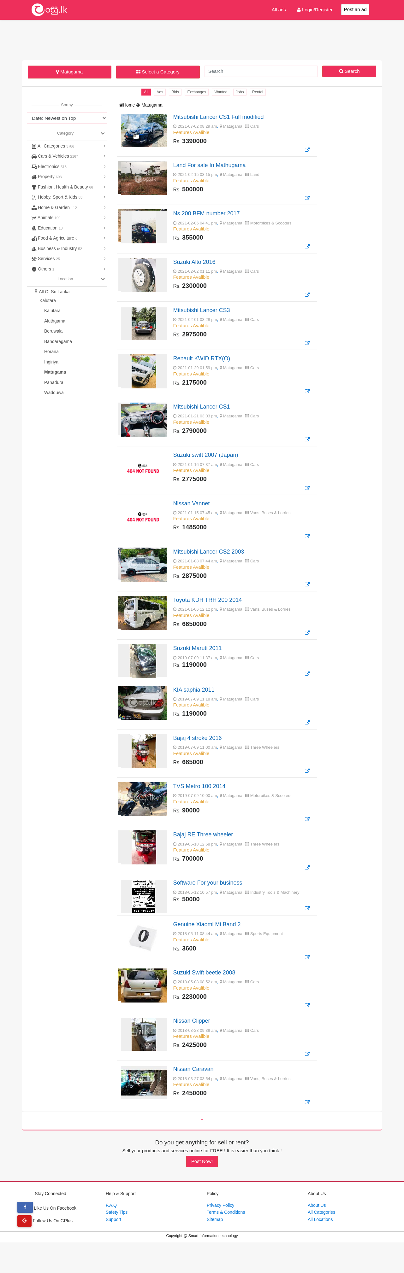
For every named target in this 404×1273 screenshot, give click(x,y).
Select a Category (157, 71)
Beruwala (53, 331)
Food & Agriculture (54, 238)
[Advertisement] (202, 39)
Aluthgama (54, 320)
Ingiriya (51, 361)
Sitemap (215, 1249)
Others (43, 268)
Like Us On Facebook (46, 1238)
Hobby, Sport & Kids (57, 197)
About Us (317, 1235)
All (145, 92)
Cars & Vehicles (55, 156)
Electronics (49, 166)
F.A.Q (111, 1235)
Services (46, 258)
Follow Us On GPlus (45, 1250)
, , (241, 673)
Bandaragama (58, 341)
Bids (174, 92)
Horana (51, 351)
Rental (258, 92)
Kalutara (47, 300)
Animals (46, 217)
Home (127, 105)
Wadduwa (54, 392)
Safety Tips (117, 1242)
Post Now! (202, 1191)
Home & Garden (54, 207)
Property (47, 176)
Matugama (69, 71)
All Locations (320, 1249)
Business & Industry (57, 248)
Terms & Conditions (226, 1242)
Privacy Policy (220, 1235)
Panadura (53, 382)
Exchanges (196, 92)
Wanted (221, 92)
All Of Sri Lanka (54, 291)
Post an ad (355, 9)
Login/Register (315, 9)
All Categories (53, 145)
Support (113, 1249)
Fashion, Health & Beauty (62, 186)
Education (47, 227)
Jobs (241, 92)
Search (349, 71)
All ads (279, 9)
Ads (159, 92)
